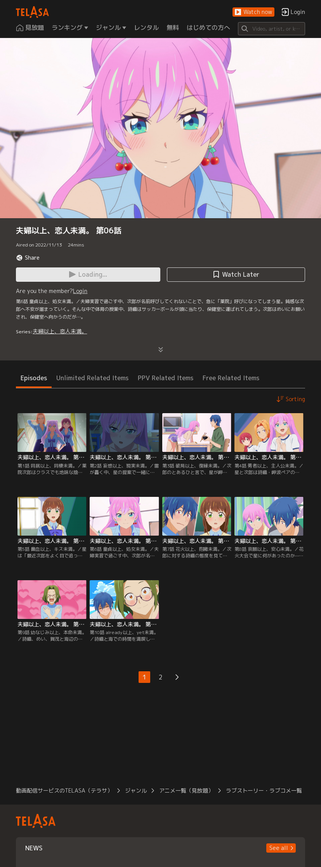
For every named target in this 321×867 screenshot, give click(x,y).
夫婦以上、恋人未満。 (60, 331)
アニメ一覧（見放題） (186, 790)
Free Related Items (231, 378)
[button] (253, 12)
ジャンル (136, 790)
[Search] (271, 28)
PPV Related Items (165, 378)
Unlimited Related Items (92, 378)
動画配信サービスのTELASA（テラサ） (64, 790)
